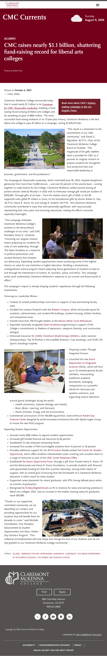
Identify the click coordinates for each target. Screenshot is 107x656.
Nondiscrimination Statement (54, 645)
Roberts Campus (60, 309)
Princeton (56, 450)
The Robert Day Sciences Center (53, 558)
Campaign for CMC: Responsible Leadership (42, 554)
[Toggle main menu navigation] (98, 5)
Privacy (78, 645)
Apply (62, 592)
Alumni (16, 554)
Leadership (70, 554)
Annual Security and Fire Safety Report (53, 650)
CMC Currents (24, 17)
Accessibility (29, 645)
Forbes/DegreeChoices (37, 488)
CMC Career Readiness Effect (62, 458)
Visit (44, 592)
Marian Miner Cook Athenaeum (75, 321)
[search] (92, 5)
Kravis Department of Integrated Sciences (82, 363)
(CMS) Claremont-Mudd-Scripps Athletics (57, 336)
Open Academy (52, 325)
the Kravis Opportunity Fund (37, 461)
